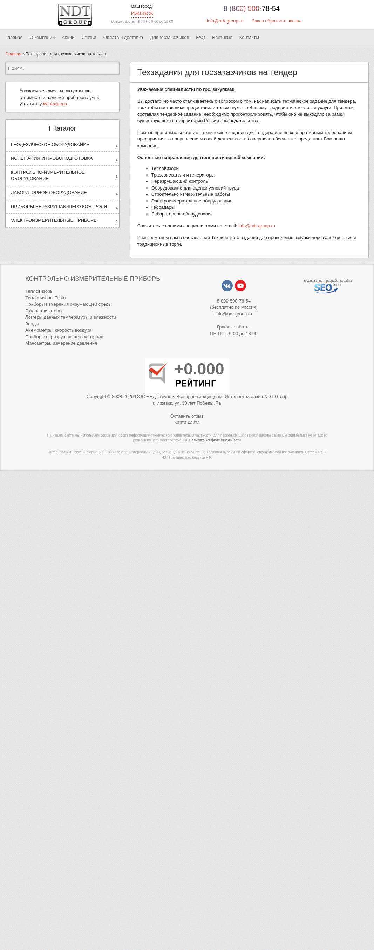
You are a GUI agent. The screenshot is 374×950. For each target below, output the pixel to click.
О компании (42, 37)
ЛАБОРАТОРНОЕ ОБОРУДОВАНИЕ (49, 192)
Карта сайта (186, 422)
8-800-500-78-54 (234, 301)
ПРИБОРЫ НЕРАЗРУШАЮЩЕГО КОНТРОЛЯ (59, 206)
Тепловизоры (39, 291)
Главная (13, 37)
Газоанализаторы (43, 310)
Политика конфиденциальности (215, 440)
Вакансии (222, 37)
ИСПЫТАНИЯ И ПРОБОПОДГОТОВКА (52, 158)
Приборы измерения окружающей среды (68, 304)
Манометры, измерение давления (61, 343)
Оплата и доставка (123, 37)
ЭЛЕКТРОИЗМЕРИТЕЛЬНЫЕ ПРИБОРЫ (54, 220)
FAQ (200, 37)
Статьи (89, 37)
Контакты (249, 37)
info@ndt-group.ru (225, 21)
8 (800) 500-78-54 (252, 8)
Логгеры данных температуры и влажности (70, 317)
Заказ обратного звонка (277, 21)
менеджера (55, 103)
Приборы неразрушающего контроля (64, 336)
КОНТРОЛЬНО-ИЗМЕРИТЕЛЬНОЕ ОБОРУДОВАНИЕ (48, 175)
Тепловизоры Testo (45, 297)
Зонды (32, 323)
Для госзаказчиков (169, 37)
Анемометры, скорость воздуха (58, 330)
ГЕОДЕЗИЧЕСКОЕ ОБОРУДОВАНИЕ (50, 144)
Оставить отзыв (187, 416)
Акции (68, 37)
